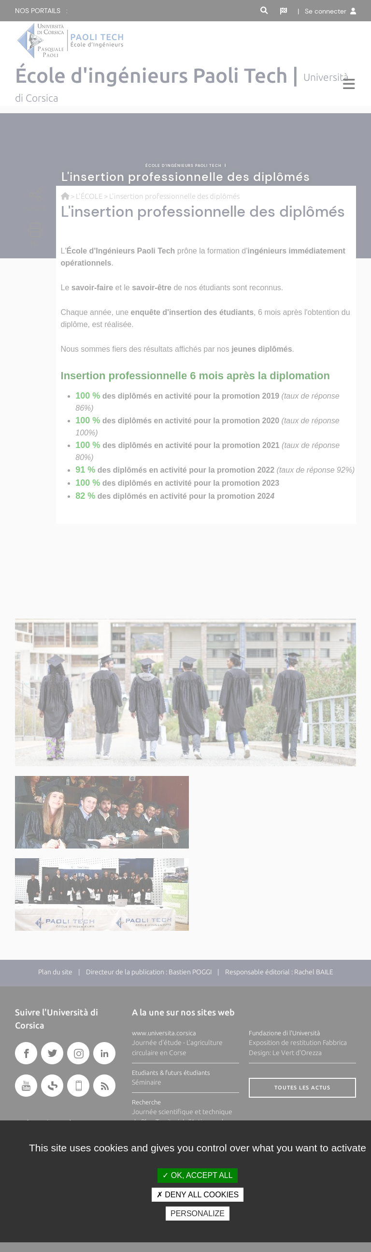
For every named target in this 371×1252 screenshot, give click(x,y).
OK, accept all (197, 1175)
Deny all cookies (198, 1195)
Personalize (198, 1213)
